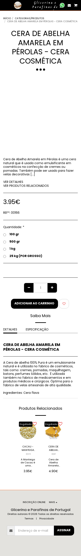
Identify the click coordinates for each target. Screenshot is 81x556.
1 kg (9, 249)
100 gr (11, 234)
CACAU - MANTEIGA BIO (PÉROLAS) (28, 448)
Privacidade (46, 518)
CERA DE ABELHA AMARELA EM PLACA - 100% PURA (53, 448)
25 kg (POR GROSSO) (22, 256)
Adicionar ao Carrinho (34, 303)
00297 (54, 454)
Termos (29, 518)
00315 (28, 454)
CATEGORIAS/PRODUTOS (29, 18)
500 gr (11, 242)
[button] (4, 5)
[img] (27, 430)
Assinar (63, 530)
